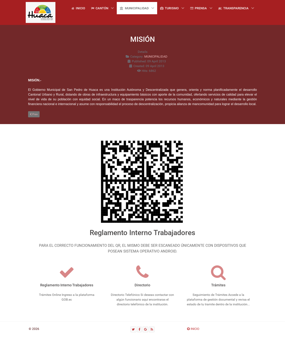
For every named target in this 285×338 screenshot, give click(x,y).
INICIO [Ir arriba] (193, 329)
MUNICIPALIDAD (155, 56)
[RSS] (152, 329)
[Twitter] (133, 329)
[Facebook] (139, 329)
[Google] (145, 329)
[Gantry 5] (40, 12)
